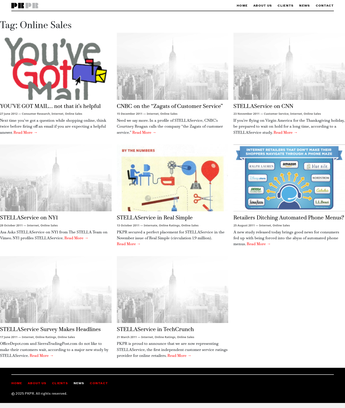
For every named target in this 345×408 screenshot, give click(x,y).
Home (242, 5)
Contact (325, 5)
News (304, 5)
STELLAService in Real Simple (155, 218)
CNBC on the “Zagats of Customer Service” (170, 106)
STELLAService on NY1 (29, 218)
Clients (285, 5)
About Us (262, 5)
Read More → (26, 133)
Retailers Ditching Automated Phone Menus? (288, 218)
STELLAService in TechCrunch (155, 329)
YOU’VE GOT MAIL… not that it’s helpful (50, 106)
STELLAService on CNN (263, 106)
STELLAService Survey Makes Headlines (50, 329)
